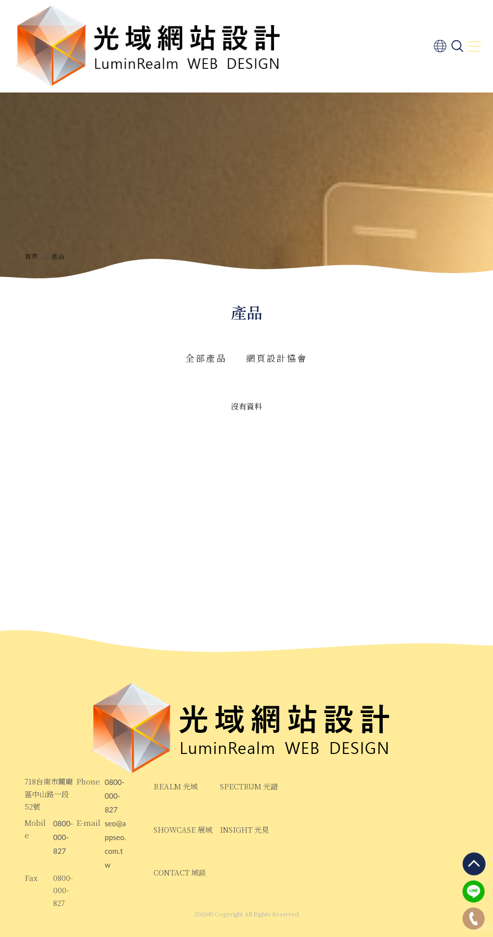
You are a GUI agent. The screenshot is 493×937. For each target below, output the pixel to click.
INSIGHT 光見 (244, 829)
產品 (58, 256)
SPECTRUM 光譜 (249, 786)
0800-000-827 (114, 796)
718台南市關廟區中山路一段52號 (49, 794)
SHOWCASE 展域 (183, 829)
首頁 (32, 256)
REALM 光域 (176, 786)
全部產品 (205, 357)
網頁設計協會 (276, 357)
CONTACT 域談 (180, 872)
